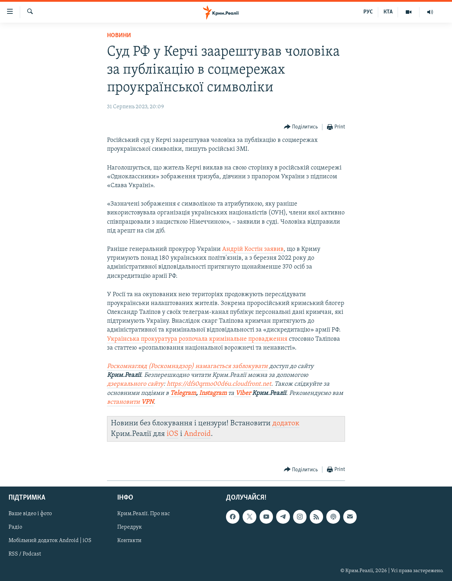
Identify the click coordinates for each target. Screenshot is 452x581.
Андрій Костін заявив (253, 249)
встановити (130, 402)
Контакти (129, 540)
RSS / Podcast (24, 554)
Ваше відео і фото (30, 514)
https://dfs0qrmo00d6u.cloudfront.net (218, 384)
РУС (368, 12)
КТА (388, 12)
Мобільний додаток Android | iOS (49, 540)
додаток (285, 423)
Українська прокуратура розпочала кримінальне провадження (197, 339)
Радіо (15, 527)
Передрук (129, 527)
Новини (119, 35)
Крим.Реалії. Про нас (143, 514)
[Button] (301, 127)
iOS (172, 434)
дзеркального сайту (135, 384)
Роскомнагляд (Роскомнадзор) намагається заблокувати (187, 366)
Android (197, 434)
